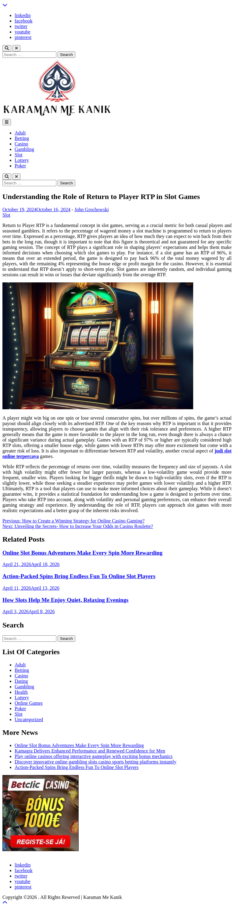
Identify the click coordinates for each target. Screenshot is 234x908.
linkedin (22, 15)
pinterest (23, 37)
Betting (22, 138)
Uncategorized (29, 719)
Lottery (22, 160)
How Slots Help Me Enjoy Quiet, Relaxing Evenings (65, 600)
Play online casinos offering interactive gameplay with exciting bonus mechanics (93, 756)
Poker (20, 165)
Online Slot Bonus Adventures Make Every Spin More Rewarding (82, 553)
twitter (21, 26)
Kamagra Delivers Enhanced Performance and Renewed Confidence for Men (90, 750)
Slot (19, 154)
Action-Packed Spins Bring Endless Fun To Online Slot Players (78, 576)
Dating (21, 681)
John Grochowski (91, 209)
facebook (24, 20)
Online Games (29, 703)
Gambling (24, 149)
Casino (21, 143)
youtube (22, 31)
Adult (20, 132)
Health (21, 692)
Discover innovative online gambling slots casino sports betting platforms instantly (95, 761)
